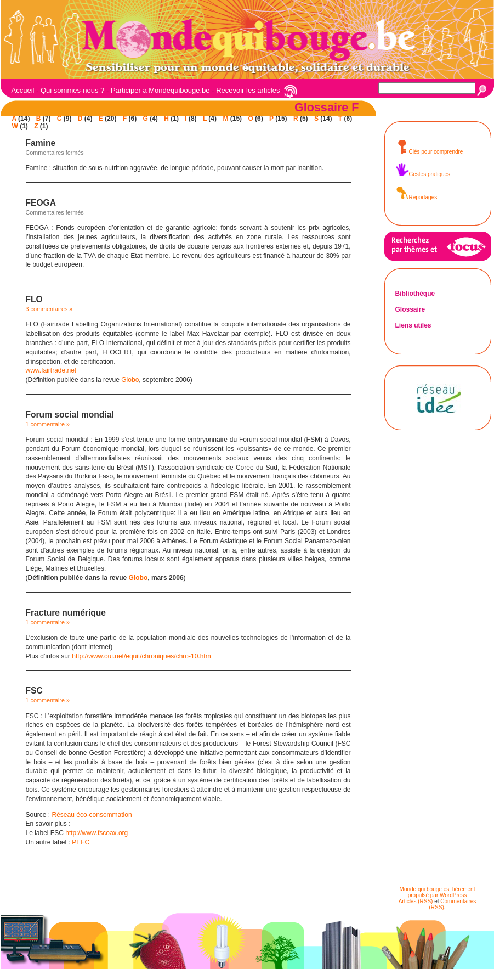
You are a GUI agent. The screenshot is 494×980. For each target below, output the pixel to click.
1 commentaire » (48, 424)
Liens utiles (413, 325)
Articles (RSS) (416, 901)
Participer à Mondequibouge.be (160, 90)
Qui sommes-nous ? (72, 90)
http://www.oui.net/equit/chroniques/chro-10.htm (141, 656)
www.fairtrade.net (51, 370)
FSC (34, 690)
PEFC (80, 842)
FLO (34, 299)
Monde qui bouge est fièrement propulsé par (437, 892)
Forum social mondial (70, 414)
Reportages (416, 197)
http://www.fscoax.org (96, 833)
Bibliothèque (415, 293)
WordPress (453, 895)
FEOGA (41, 202)
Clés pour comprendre (429, 152)
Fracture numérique (66, 612)
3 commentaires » (49, 309)
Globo (130, 380)
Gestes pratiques (423, 174)
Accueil (23, 90)
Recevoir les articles (248, 90)
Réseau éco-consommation (92, 815)
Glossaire (410, 309)
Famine (41, 143)
